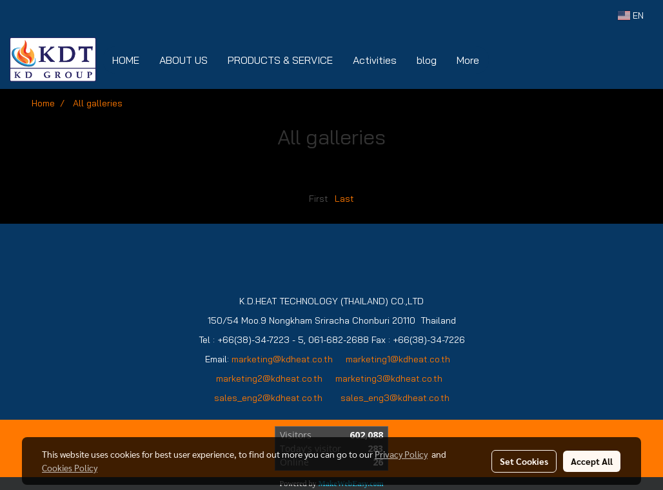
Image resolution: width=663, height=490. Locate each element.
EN (631, 15)
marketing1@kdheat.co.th (398, 359)
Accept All (592, 461)
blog (427, 60)
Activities (375, 60)
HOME (125, 60)
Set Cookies (524, 461)
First (318, 198)
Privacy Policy (401, 454)
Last (344, 198)
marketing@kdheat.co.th (282, 359)
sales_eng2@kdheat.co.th (268, 398)
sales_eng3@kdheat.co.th (395, 398)
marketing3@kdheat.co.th (390, 378)
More (468, 60)
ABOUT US (183, 60)
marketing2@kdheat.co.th (269, 378)
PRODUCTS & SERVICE (280, 60)
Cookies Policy (69, 467)
